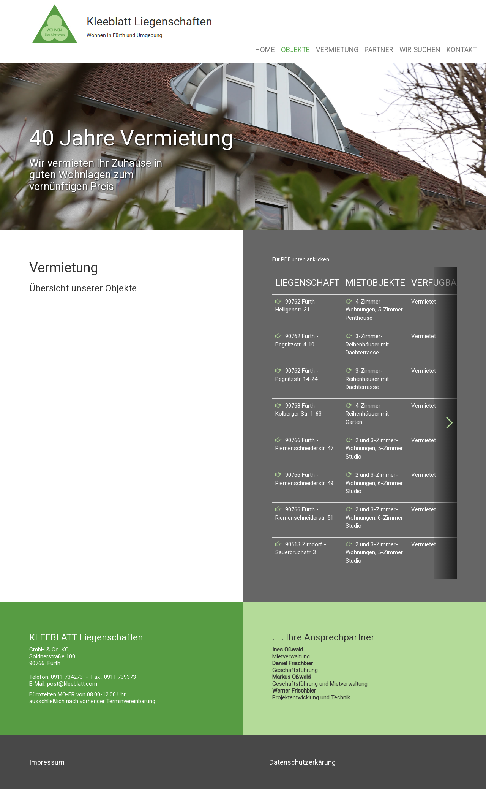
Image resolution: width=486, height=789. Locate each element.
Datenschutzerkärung (302, 762)
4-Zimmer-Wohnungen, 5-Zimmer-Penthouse (375, 309)
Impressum (47, 762)
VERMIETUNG (337, 50)
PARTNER (378, 50)
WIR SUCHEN (419, 50)
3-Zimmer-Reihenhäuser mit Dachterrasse (367, 344)
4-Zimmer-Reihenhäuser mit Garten (367, 413)
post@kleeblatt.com (72, 683)
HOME (265, 50)
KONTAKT (462, 50)
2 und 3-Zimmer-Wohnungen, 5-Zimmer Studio (374, 448)
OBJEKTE (295, 50)
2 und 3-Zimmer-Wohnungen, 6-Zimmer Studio (374, 483)
